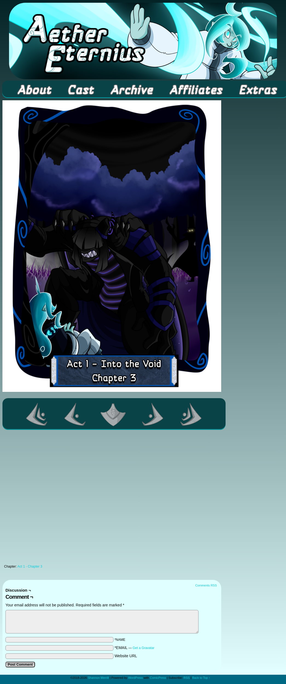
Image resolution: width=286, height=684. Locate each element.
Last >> (191, 414)
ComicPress (158, 677)
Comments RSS (206, 585)
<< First (37, 414)
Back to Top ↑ (201, 677)
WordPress (135, 677)
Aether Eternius (143, 41)
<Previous (75, 414)
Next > (153, 414)
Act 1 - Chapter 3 (29, 566)
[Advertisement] (61, 498)
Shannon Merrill (98, 677)
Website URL (126, 656)
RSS (186, 677)
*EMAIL (134, 647)
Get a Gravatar (143, 648)
